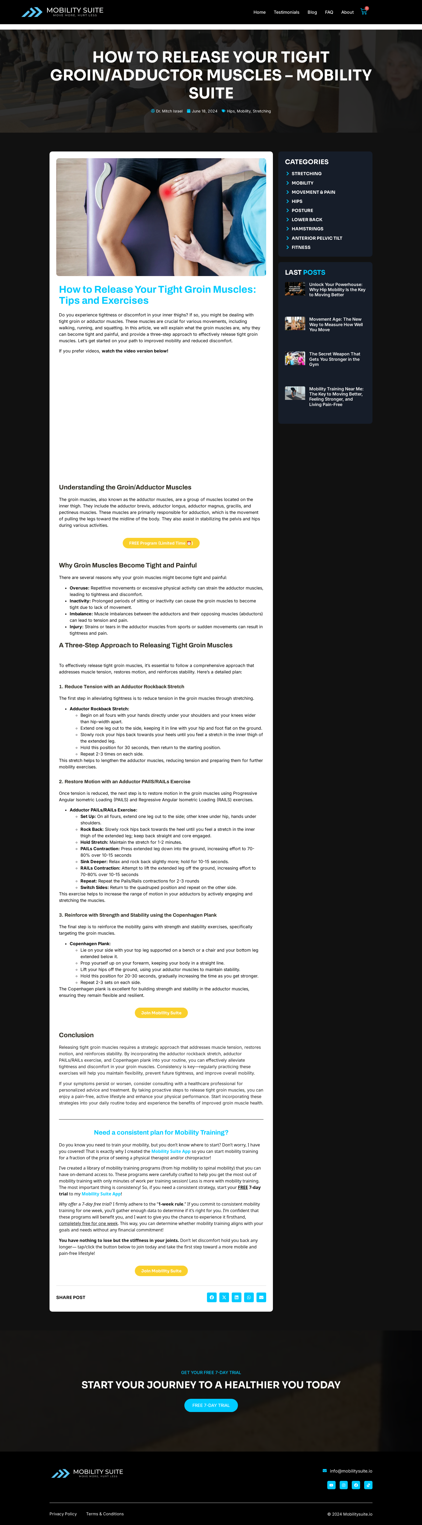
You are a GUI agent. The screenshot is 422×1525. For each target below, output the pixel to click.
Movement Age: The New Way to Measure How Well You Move (336, 324)
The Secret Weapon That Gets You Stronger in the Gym (334, 359)
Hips (231, 111)
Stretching (262, 111)
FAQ (329, 12)
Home (260, 12)
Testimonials (287, 12)
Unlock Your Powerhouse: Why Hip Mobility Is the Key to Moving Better (337, 289)
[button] (212, 1297)
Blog (312, 12)
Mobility (244, 111)
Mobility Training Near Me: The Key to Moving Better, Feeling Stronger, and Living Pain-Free (336, 396)
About (347, 12)
